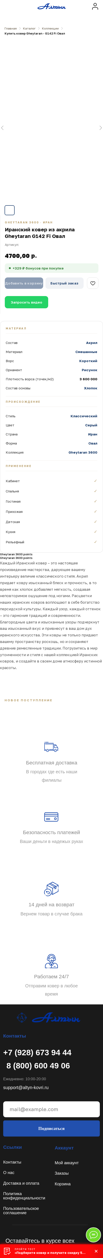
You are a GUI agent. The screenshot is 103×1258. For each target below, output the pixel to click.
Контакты (12, 1162)
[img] (95, 6)
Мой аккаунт (67, 1162)
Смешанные (86, 352)
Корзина (63, 1183)
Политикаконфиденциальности (24, 1195)
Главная (11, 28)
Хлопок (90, 388)
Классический (84, 416)
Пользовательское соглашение (21, 1210)
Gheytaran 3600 (83, 452)
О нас (8, 1172)
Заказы (62, 1173)
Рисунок (89, 370)
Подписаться (51, 1128)
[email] (51, 1109)
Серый (91, 425)
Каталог (29, 28)
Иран (92, 434)
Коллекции (50, 28)
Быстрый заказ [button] (64, 283)
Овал (92, 443)
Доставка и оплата (21, 1183)
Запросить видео (26, 302)
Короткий (88, 361)
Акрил (91, 343)
